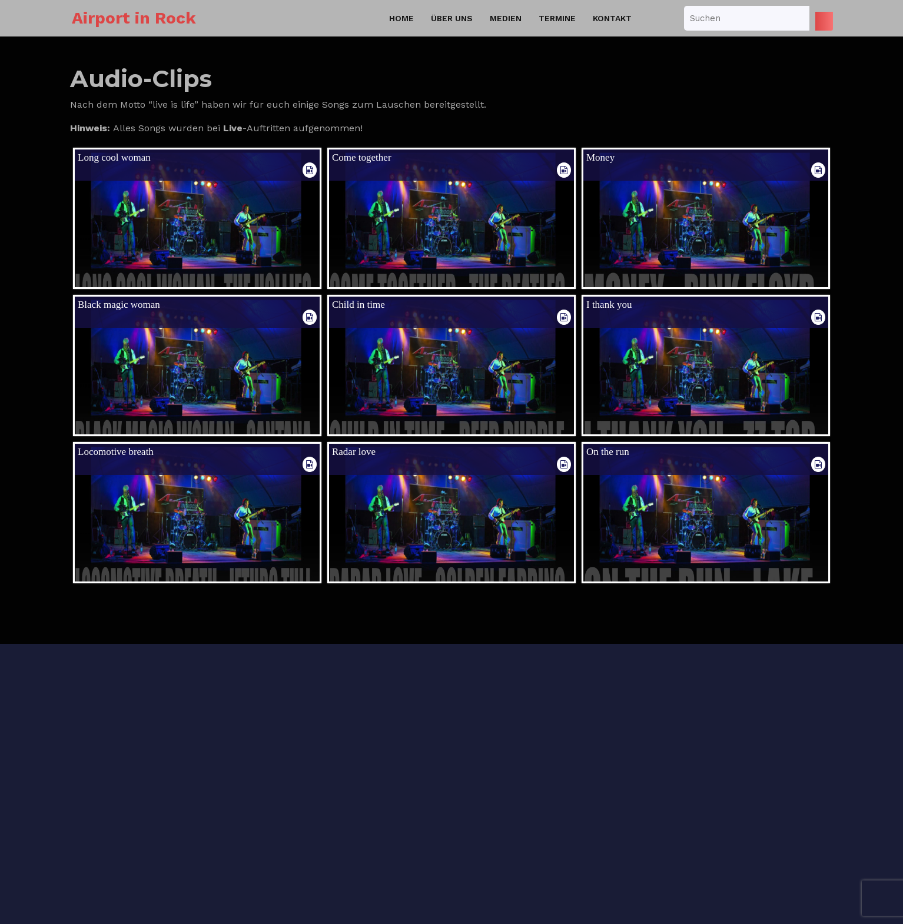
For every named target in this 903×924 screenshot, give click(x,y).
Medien (506, 18)
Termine (557, 18)
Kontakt (612, 18)
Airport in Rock (134, 18)
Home (401, 18)
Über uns (452, 18)
